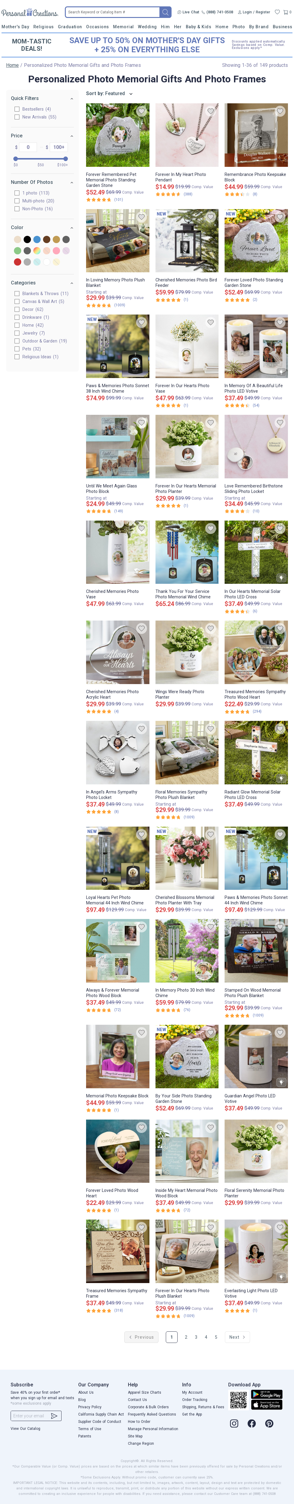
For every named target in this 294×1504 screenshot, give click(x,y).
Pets (31, 348)
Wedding (147, 26)
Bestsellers (36, 109)
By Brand (259, 26)
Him (165, 26)
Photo (238, 26)
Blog (82, 1400)
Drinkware (35, 317)
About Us (86, 1392)
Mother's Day (15, 26)
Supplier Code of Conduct (99, 1422)
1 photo (35, 193)
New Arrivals (39, 117)
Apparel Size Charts (144, 1392)
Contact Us (137, 1400)
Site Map (135, 1436)
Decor (32, 309)
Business (282, 26)
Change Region (141, 1443)
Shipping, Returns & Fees (203, 1407)
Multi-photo (38, 200)
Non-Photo (37, 208)
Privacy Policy (90, 1407)
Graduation (70, 26)
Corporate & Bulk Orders (148, 1407)
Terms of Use (89, 1429)
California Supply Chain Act (101, 1414)
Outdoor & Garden (44, 341)
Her (178, 26)
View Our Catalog (25, 1429)
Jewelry (33, 333)
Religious (43, 26)
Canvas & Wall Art (43, 301)
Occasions (97, 26)
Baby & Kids (199, 26)
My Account (192, 1392)
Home (221, 26)
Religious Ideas (40, 356)
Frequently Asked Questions (152, 1414)
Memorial (123, 26)
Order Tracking (194, 1400)
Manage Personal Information (153, 1429)
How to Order (139, 1422)
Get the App (192, 1414)
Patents (84, 1436)
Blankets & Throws (45, 293)
